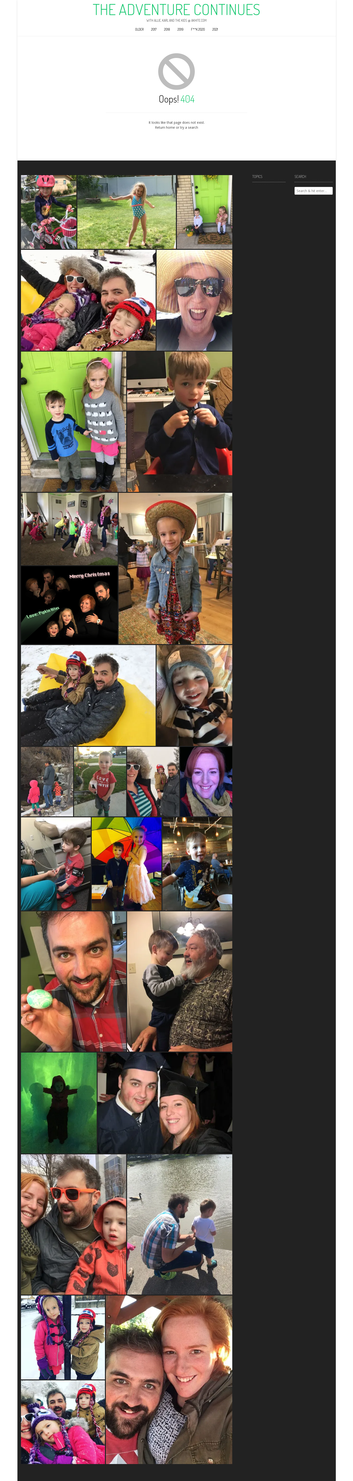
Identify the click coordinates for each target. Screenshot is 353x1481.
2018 (167, 29)
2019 (180, 29)
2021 (215, 29)
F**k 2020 (198, 29)
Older (139, 29)
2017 (154, 29)
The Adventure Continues (176, 9)
